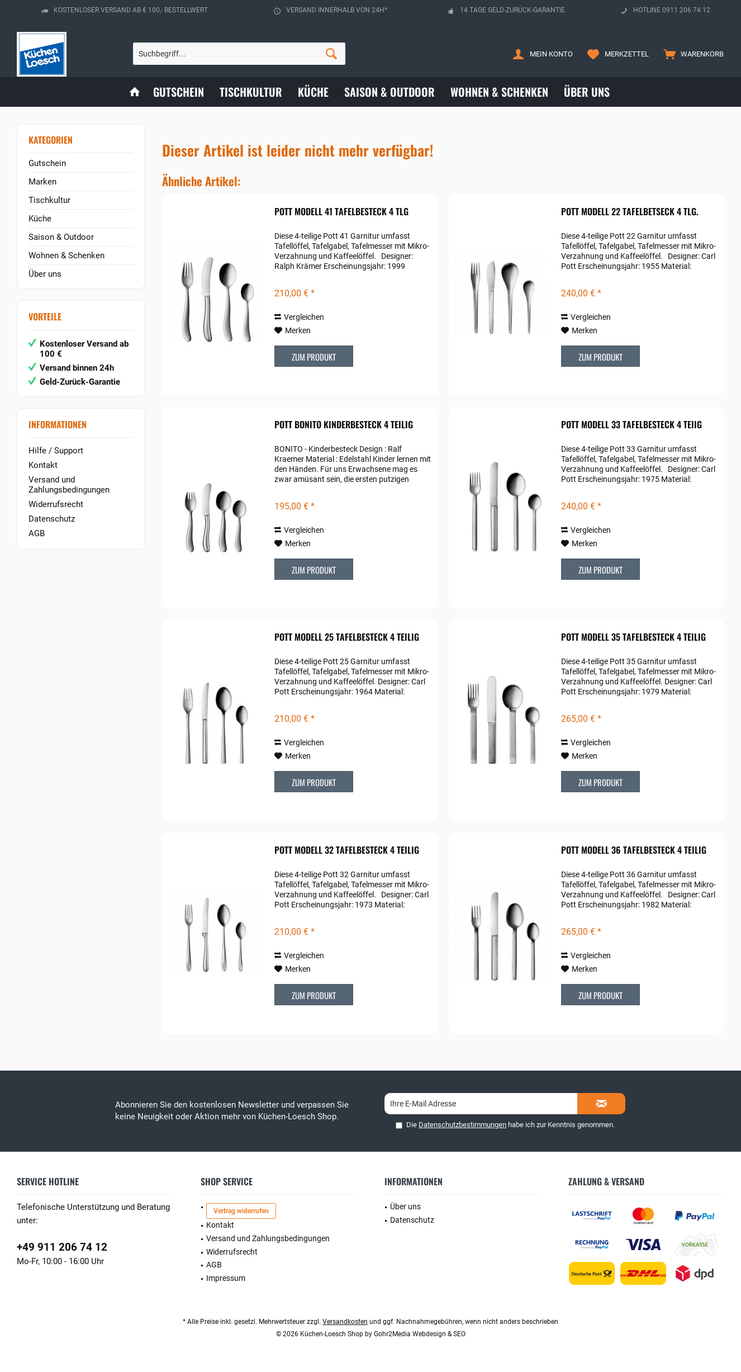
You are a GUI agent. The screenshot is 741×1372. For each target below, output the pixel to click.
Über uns (44, 274)
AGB (36, 533)
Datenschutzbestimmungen (462, 1124)
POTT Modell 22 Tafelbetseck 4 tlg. (630, 212)
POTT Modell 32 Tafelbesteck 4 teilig (346, 850)
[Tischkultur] (251, 92)
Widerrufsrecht (55, 504)
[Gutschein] (178, 92)
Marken (42, 182)
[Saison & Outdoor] (389, 92)
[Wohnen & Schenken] (499, 92)
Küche (39, 219)
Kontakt (43, 465)
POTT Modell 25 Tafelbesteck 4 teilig (346, 637)
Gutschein (47, 163)
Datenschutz (51, 519)
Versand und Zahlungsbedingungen (69, 485)
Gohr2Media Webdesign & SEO (420, 1334)
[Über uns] (587, 92)
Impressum (225, 1278)
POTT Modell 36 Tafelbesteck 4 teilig (633, 850)
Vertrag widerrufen (241, 1211)
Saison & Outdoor (61, 237)
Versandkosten (345, 1322)
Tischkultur (49, 200)
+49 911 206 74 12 (62, 1247)
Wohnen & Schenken (66, 255)
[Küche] (313, 92)
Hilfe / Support (55, 451)
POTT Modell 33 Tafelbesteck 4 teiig (631, 425)
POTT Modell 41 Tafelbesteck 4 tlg (341, 212)
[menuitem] (691, 53)
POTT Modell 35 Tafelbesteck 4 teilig (633, 637)
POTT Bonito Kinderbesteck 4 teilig (343, 425)
